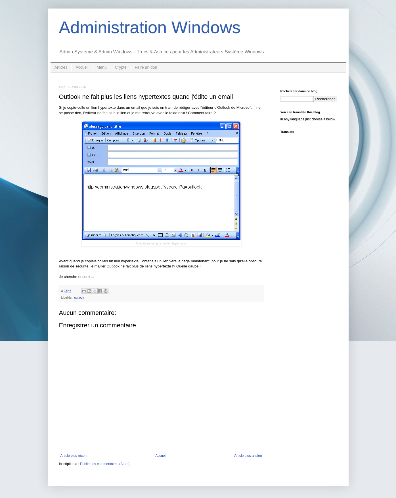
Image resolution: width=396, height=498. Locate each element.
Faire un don (146, 67)
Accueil (82, 67)
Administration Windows (150, 27)
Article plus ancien (248, 456)
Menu (102, 67)
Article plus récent (73, 456)
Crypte (121, 67)
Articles (61, 67)
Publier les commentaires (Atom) (104, 464)
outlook (79, 297)
